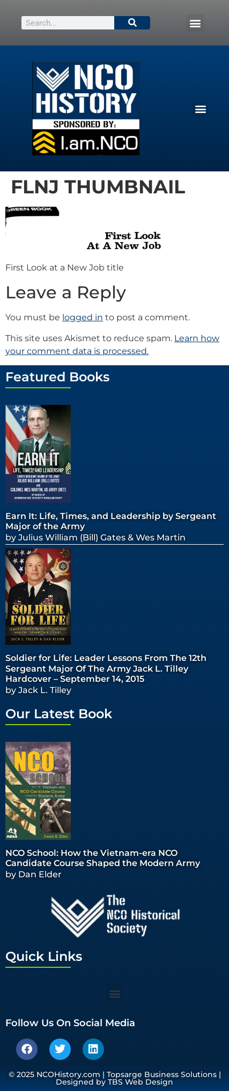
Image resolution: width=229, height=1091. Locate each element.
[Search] (132, 22)
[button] (195, 23)
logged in (82, 317)
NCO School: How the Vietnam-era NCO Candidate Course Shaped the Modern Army (102, 858)
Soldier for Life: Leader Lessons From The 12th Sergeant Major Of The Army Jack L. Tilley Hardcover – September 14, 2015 (105, 668)
